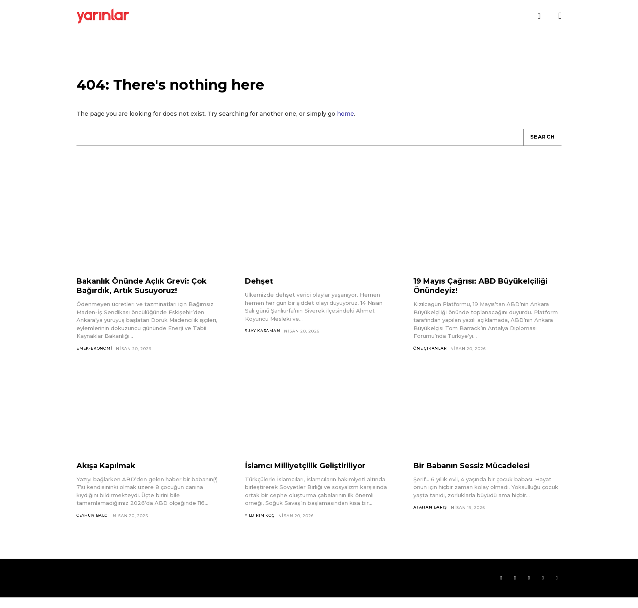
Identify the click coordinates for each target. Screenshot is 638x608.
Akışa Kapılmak (110, 474)
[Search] (541, 145)
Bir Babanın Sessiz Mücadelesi (480, 474)
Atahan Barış (430, 516)
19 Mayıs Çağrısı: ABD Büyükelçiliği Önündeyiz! (466, 293)
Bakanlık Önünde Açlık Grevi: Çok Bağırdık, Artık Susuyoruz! (148, 293)
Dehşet (260, 289)
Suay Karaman (264, 339)
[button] (539, 16)
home (345, 121)
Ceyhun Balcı (94, 524)
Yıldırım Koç (261, 524)
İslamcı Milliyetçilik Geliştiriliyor (313, 474)
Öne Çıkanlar (431, 356)
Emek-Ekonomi (95, 356)
